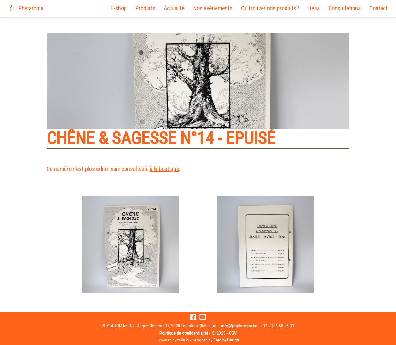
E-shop (118, 8)
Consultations (345, 8)
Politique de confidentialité (183, 333)
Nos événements (212, 8)
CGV (233, 333)
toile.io (183, 340)
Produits (145, 8)
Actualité (174, 8)
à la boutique (164, 168)
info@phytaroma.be (239, 326)
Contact (378, 8)
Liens (314, 8)
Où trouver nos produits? (270, 8)
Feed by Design (226, 340)
